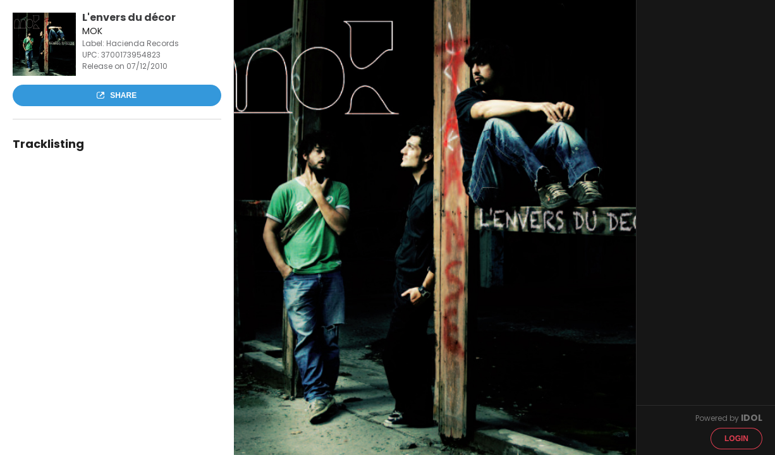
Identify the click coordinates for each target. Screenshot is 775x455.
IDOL (751, 417)
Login (736, 438)
